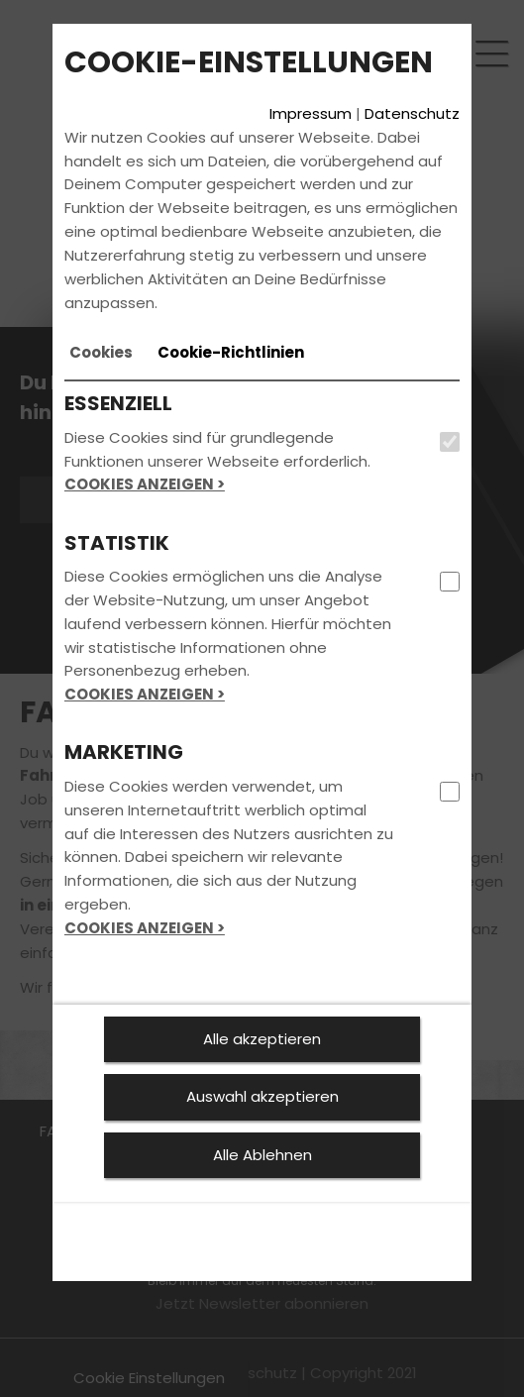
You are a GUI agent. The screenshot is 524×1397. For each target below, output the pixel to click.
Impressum (310, 113)
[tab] (101, 352)
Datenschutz (412, 113)
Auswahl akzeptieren (262, 1096)
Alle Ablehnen (262, 1154)
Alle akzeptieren (262, 1038)
